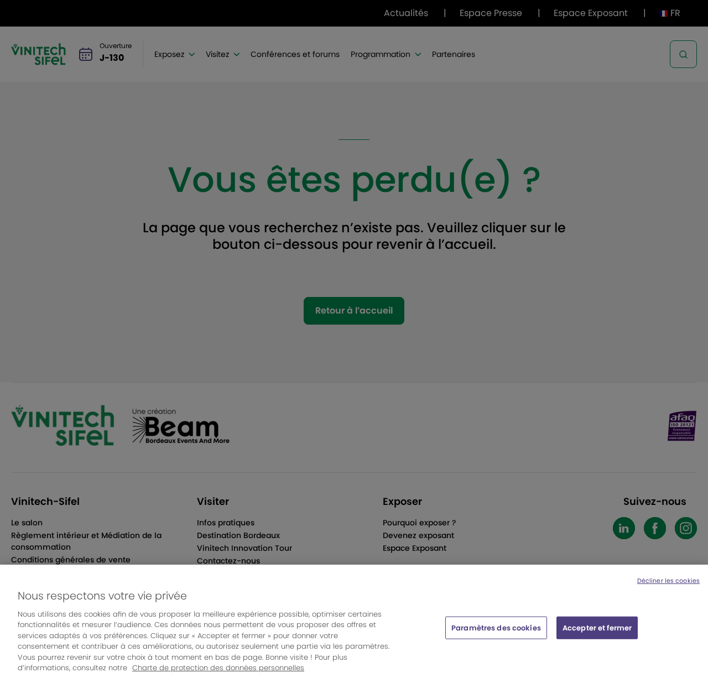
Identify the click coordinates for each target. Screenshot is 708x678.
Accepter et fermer (597, 633)
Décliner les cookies (668, 586)
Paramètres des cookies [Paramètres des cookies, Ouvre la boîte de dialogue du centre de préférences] (496, 633)
